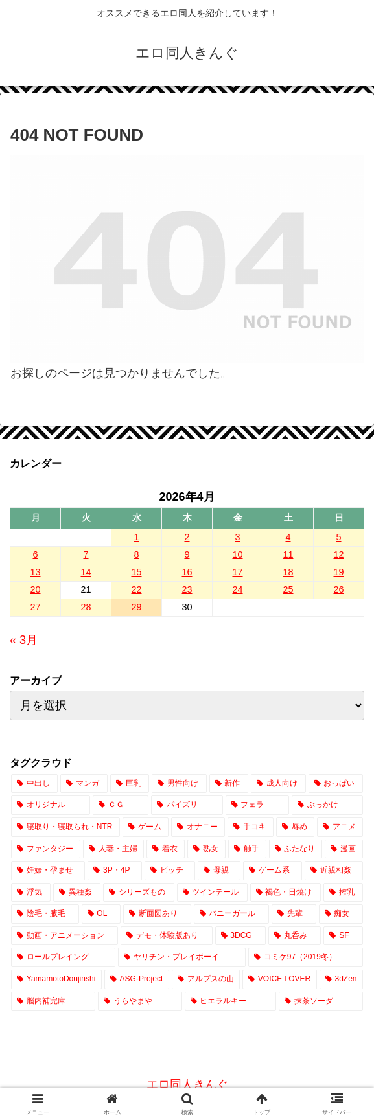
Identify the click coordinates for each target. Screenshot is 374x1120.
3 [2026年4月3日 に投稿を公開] (237, 537)
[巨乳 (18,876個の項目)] (129, 784)
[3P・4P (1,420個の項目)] (115, 870)
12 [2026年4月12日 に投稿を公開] (338, 554)
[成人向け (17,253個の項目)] (278, 784)
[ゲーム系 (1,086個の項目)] (272, 870)
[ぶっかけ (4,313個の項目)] (327, 805)
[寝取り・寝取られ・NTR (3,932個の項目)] (65, 827)
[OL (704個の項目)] (101, 914)
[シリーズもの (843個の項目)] (138, 892)
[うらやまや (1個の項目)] (140, 1001)
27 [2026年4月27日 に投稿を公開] (35, 607)
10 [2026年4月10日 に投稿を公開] (237, 554)
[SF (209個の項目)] (343, 936)
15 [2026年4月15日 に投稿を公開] (136, 572)
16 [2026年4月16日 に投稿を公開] (186, 572)
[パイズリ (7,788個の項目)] (186, 805)
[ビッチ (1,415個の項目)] (170, 870)
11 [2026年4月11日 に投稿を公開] (288, 554)
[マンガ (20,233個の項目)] (83, 784)
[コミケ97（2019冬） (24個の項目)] (305, 957)
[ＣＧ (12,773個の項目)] (120, 805)
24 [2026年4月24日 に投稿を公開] (237, 589)
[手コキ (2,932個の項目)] (251, 827)
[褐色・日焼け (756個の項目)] (285, 892)
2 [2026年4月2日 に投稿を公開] (186, 537)
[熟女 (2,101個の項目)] (206, 849)
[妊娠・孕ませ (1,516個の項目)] (48, 870)
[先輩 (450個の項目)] (294, 914)
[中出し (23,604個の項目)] (34, 784)
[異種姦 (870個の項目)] (76, 892)
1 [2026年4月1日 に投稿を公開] (136, 537)
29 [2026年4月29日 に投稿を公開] (136, 607)
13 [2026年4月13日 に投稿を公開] (35, 572)
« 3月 (24, 640)
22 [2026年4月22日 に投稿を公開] (136, 589)
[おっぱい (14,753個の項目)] (336, 784)
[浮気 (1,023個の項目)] (31, 892)
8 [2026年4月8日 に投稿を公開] (136, 554)
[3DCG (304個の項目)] (240, 936)
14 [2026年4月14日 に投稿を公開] (85, 572)
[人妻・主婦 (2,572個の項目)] (114, 849)
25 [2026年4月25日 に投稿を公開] (288, 589)
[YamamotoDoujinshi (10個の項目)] (56, 979)
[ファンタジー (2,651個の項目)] (45, 849)
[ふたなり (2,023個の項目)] (296, 849)
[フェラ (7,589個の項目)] (257, 805)
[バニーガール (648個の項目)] (232, 914)
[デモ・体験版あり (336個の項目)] (166, 936)
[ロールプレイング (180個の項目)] (63, 957)
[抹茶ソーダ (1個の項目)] (321, 1001)
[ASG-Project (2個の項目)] (136, 979)
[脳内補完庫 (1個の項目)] (53, 1001)
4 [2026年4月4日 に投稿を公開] (287, 537)
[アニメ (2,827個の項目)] (340, 827)
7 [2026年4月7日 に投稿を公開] (85, 554)
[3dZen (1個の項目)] (341, 979)
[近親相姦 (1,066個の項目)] (334, 870)
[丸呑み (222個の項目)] (294, 936)
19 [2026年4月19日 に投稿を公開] (338, 572)
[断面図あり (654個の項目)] (157, 914)
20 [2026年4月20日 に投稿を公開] (35, 589)
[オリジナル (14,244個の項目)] (50, 805)
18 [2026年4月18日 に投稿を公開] (288, 572)
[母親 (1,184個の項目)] (219, 870)
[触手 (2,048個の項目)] (247, 849)
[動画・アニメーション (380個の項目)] (64, 936)
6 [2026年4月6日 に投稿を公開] (35, 554)
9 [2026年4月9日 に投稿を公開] (186, 554)
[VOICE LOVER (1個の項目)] (279, 979)
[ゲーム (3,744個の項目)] (146, 827)
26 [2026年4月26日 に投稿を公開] (338, 589)
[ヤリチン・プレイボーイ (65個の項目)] (182, 957)
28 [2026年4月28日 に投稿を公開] (85, 607)
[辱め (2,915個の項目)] (295, 827)
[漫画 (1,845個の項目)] (344, 849)
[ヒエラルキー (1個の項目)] (231, 1001)
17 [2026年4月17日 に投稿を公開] (237, 572)
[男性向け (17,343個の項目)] (179, 784)
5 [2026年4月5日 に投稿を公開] (338, 537)
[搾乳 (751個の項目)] (343, 892)
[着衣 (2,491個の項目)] (165, 849)
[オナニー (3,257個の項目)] (198, 827)
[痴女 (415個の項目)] (341, 914)
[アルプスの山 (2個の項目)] (206, 979)
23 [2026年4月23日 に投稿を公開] (186, 589)
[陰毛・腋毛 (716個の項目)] (45, 914)
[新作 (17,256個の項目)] (228, 784)
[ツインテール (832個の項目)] (212, 892)
